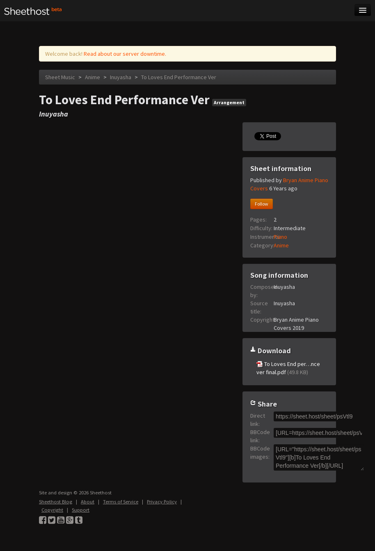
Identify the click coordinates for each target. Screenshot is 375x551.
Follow (261, 204)
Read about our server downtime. (125, 53)
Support (80, 510)
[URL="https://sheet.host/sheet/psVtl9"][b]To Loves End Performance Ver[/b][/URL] (319, 457)
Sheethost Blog (55, 501)
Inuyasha (120, 77)
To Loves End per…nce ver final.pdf (288, 368)
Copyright (52, 510)
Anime (92, 77)
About (87, 501)
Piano (280, 236)
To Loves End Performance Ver (178, 77)
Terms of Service (120, 501)
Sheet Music (60, 77)
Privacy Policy (162, 501)
